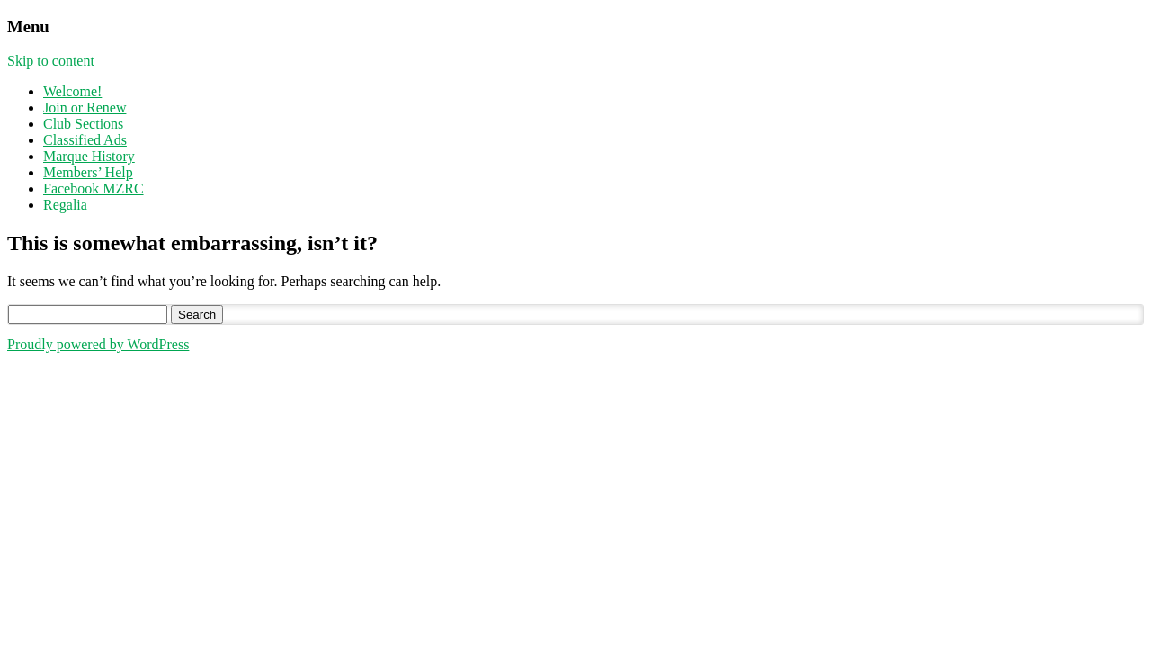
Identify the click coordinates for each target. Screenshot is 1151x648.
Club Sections (83, 123)
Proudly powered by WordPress (98, 344)
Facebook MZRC (93, 188)
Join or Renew (84, 107)
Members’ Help (88, 172)
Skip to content (50, 60)
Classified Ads (85, 140)
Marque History (89, 156)
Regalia (65, 204)
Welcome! (72, 91)
